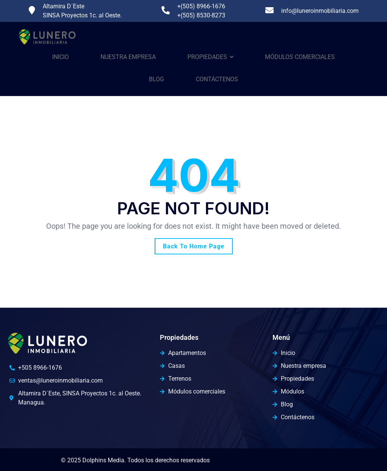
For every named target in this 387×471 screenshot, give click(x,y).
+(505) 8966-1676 (201, 6)
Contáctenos (217, 79)
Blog (156, 79)
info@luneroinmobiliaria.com (320, 10)
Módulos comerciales (300, 56)
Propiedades (207, 56)
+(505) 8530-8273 (201, 15)
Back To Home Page (193, 246)
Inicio (60, 56)
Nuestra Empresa (128, 56)
